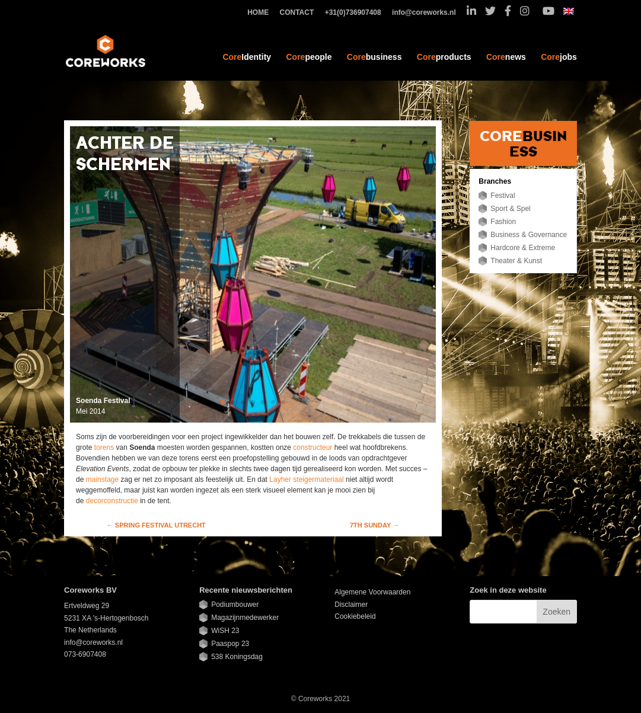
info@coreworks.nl (427, 13)
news (506, 57)
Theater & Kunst (516, 261)
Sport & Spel (510, 208)
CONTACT (300, 13)
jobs (559, 57)
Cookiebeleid (354, 616)
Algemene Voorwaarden (372, 592)
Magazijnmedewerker (245, 617)
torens (105, 447)
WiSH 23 (225, 630)
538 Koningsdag (237, 657)
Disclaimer (351, 604)
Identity (246, 57)
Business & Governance (528, 235)
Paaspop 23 (230, 644)
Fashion (503, 222)
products (444, 57)
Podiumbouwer (235, 604)
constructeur (312, 447)
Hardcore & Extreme (522, 248)
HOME (261, 13)
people (308, 57)
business (374, 57)
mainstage (103, 479)
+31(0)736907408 (356, 13)
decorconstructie (113, 501)
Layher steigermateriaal (306, 479)
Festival (502, 195)
